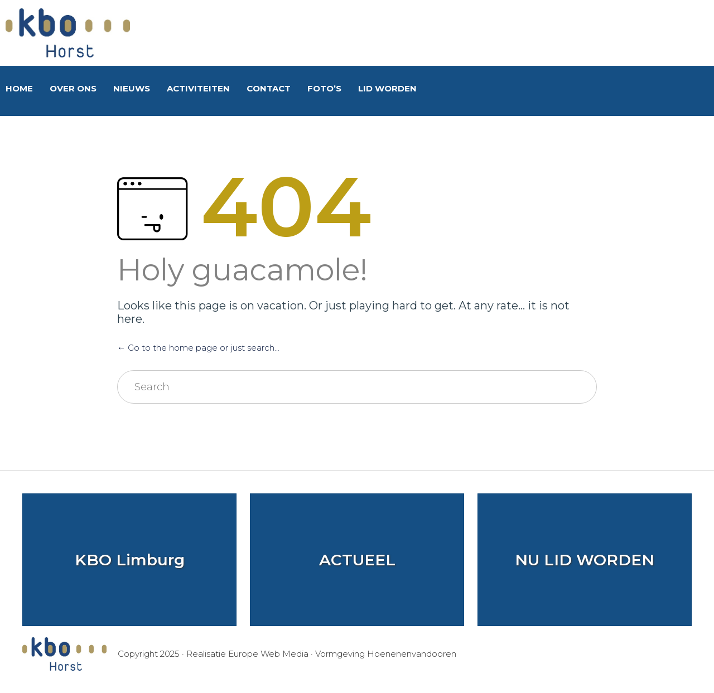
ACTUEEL (357, 559)
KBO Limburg (130, 559)
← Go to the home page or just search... (198, 347)
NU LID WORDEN (584, 559)
